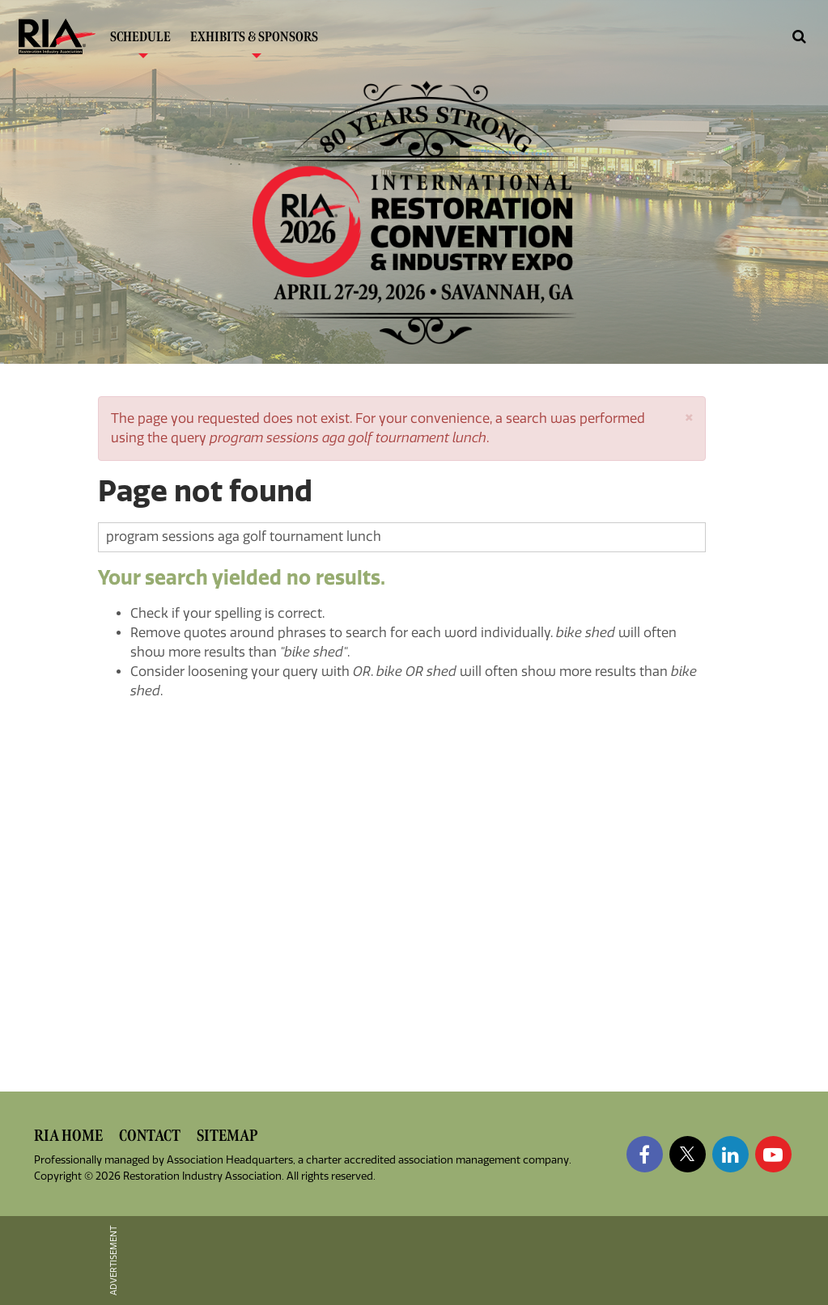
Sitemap (227, 1136)
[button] (689, 416)
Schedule (140, 40)
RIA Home (68, 1136)
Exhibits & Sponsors (254, 40)
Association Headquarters (230, 1160)
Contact (149, 1136)
